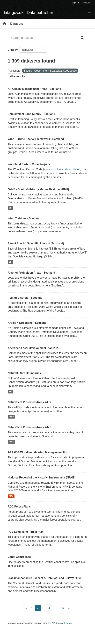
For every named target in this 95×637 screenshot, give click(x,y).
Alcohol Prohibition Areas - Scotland (31, 272)
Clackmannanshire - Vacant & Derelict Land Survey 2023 (44, 578)
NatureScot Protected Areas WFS (29, 402)
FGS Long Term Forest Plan (25, 531)
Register (87, 2)
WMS (11, 417)
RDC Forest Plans (19, 506)
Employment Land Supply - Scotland (31, 113)
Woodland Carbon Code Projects (29, 164)
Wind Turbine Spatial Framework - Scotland (36, 139)
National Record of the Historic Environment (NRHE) (41, 477)
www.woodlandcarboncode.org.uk (64, 169)
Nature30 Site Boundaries (24, 373)
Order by (13, 49)
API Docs (66, 623)
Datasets (16, 23)
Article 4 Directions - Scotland (27, 322)
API (54, 623)
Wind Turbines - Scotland (24, 218)
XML (11, 496)
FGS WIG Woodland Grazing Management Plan (38, 452)
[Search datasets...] (43, 38)
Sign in (75, 2)
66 (62, 608)
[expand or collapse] (89, 12)
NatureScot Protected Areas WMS (29, 427)
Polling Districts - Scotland (25, 297)
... (55, 608)
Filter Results (17, 76)
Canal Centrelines (19, 556)
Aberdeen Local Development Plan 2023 (33, 348)
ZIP (10, 208)
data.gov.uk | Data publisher (28, 12)
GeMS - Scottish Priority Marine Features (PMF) (38, 189)
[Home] (4, 23)
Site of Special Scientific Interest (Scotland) (36, 243)
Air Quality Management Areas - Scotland (34, 88)
